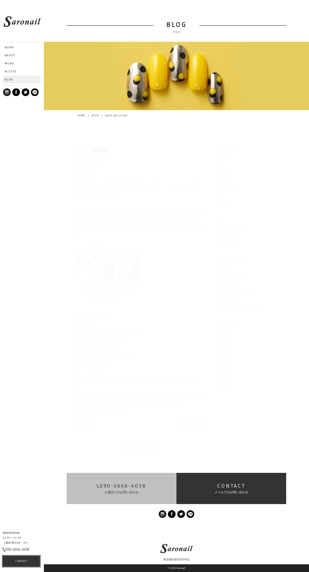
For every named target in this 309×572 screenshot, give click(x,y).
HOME (81, 115)
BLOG (95, 115)
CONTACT (21, 561)
